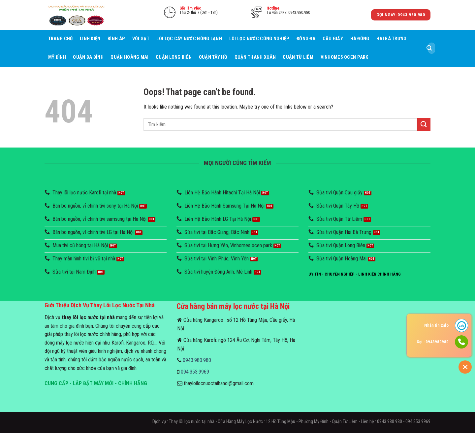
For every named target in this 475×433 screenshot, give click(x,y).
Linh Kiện (90, 39)
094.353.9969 (195, 372)
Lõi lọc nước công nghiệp (259, 39)
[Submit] (429, 48)
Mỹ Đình (57, 57)
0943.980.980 (197, 360)
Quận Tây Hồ (213, 57)
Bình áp (116, 39)
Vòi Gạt (140, 39)
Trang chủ (60, 39)
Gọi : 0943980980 (433, 341)
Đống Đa (306, 39)
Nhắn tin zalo (436, 325)
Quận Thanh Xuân (255, 57)
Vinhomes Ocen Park (344, 57)
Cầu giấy (333, 39)
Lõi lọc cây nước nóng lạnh (189, 39)
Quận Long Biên (174, 57)
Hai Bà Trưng (391, 39)
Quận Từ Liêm (298, 57)
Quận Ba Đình (88, 57)
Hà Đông (359, 39)
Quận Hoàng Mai (129, 57)
